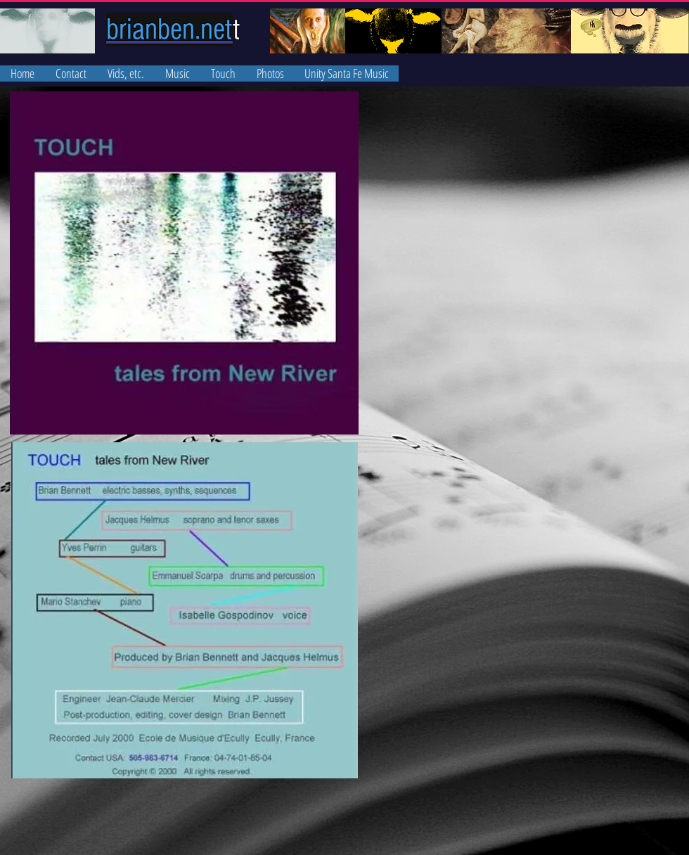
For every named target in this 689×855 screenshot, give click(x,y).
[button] (177, 73)
